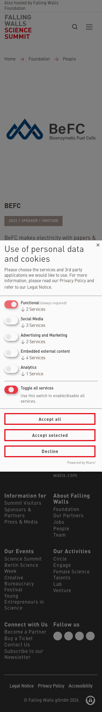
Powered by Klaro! (81, 462)
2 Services (33, 309)
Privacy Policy (73, 281)
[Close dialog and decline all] (98, 244)
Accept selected (50, 435)
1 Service (32, 374)
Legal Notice (39, 287)
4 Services (33, 358)
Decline (50, 451)
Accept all (50, 419)
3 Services (33, 325)
